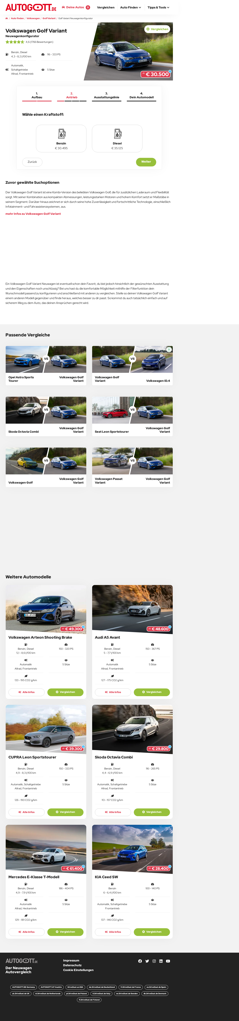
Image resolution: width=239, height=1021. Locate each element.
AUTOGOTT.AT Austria (51, 987)
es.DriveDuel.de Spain (156, 987)
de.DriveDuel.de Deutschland (102, 987)
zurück (32, 162)
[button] (131, 7)
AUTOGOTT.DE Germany (23, 987)
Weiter (146, 162)
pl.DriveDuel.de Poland (76, 993)
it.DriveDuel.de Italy (101, 993)
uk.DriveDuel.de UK (20, 993)
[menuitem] (105, 7)
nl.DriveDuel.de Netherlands (47, 993)
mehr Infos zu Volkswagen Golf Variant (33, 214)
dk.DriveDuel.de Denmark (155, 993)
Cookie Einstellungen (78, 970)
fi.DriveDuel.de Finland (89, 1000)
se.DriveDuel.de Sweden (127, 993)
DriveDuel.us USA (75, 987)
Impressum (71, 960)
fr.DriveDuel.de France (131, 987)
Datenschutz (72, 965)
